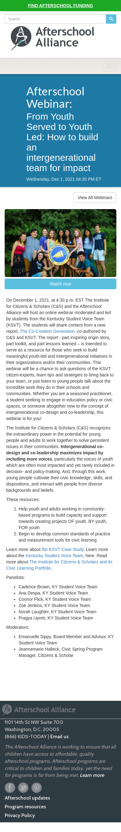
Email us (59, 736)
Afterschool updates (27, 798)
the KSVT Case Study (62, 549)
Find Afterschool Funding (60, 5)
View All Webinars (95, 197)
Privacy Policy (20, 815)
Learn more (92, 775)
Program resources (25, 807)
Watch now (60, 283)
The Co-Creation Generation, (48, 331)
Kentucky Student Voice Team (54, 555)
